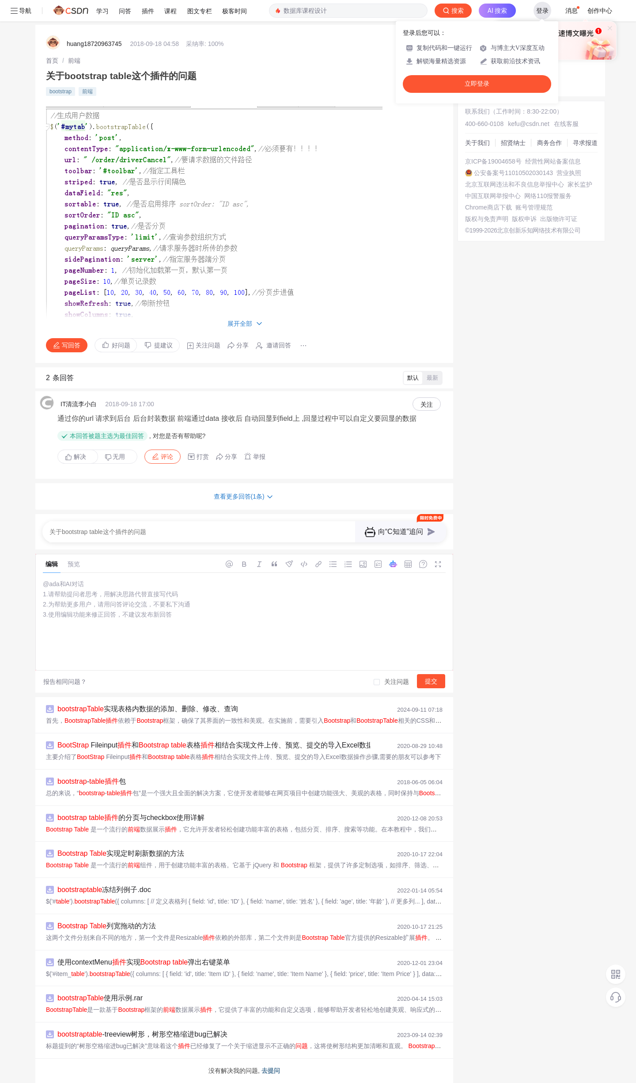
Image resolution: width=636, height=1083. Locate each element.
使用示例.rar (100, 998)
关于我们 (477, 142)
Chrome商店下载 (488, 207)
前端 (74, 60)
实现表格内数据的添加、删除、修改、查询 (147, 709)
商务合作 (549, 142)
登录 (542, 10)
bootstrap (60, 91)
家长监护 (580, 184)
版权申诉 (524, 218)
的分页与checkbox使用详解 (130, 817)
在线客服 (566, 123)
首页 (52, 60)
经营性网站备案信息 (553, 161)
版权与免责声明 (486, 218)
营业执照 (568, 172)
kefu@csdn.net (528, 123)
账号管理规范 (534, 207)
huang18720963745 (94, 43)
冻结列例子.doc (104, 889)
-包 (91, 781)
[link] (52, 60)
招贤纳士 (513, 142)
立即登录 (477, 83)
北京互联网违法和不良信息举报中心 (514, 184)
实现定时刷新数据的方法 (120, 853)
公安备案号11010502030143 (513, 172)
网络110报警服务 (548, 195)
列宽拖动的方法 (106, 926)
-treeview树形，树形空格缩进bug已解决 (142, 1034)
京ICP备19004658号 (493, 161)
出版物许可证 (558, 218)
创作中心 (599, 10)
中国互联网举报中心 (493, 195)
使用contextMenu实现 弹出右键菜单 (143, 962)
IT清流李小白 (79, 404)
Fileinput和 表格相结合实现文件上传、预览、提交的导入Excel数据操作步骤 (229, 745)
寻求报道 (585, 142)
